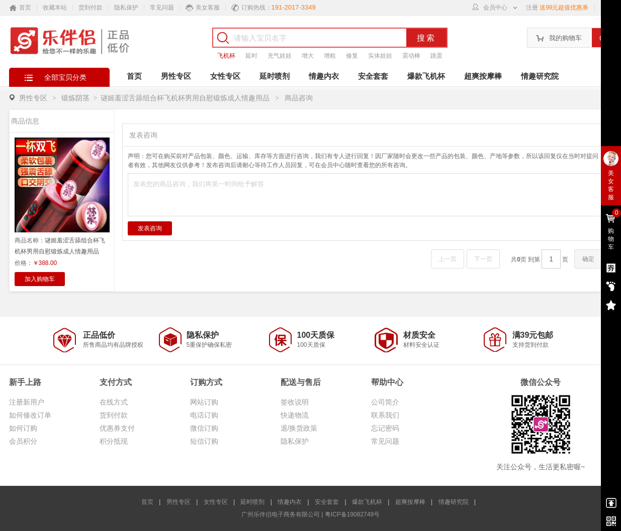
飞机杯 (226, 55)
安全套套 (373, 76)
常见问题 (162, 7)
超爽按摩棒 (483, 76)
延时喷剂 (274, 76)
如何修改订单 (30, 415)
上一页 (447, 258)
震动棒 (411, 55)
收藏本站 (55, 7)
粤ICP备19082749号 (352, 514)
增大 (308, 55)
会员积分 (23, 441)
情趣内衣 (324, 76)
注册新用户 (26, 402)
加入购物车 (40, 279)
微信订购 (204, 428)
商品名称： (60, 246)
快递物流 (295, 415)
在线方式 (114, 402)
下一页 (483, 258)
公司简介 (385, 402)
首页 (134, 76)
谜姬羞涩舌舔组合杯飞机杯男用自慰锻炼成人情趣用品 (186, 98)
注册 (532, 7)
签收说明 (295, 402)
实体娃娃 (380, 55)
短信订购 (204, 441)
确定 (588, 258)
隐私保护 (126, 7)
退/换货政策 (299, 428)
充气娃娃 (280, 55)
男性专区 (176, 76)
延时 (251, 55)
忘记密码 (385, 428)
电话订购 (204, 415)
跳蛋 (436, 55)
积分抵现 (114, 441)
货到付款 (90, 7)
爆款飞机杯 (426, 76)
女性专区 (225, 76)
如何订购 (23, 428)
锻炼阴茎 (75, 98)
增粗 (330, 55)
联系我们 (385, 415)
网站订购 (204, 402)
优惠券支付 (117, 428)
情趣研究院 (540, 76)
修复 (352, 55)
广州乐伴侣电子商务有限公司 (280, 514)
